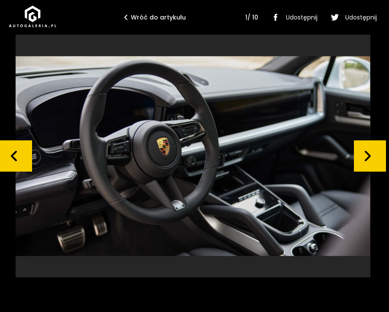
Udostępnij (293, 17)
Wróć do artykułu (155, 17)
